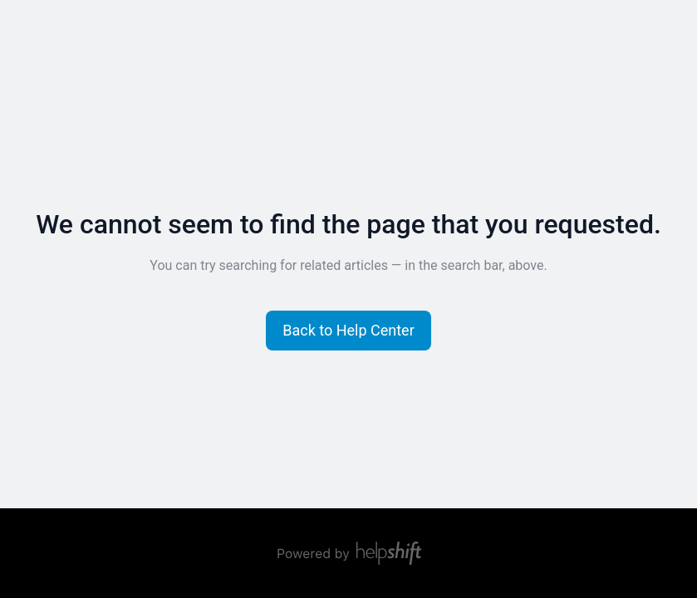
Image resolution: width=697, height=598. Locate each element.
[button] (348, 330)
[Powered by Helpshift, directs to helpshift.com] (349, 553)
